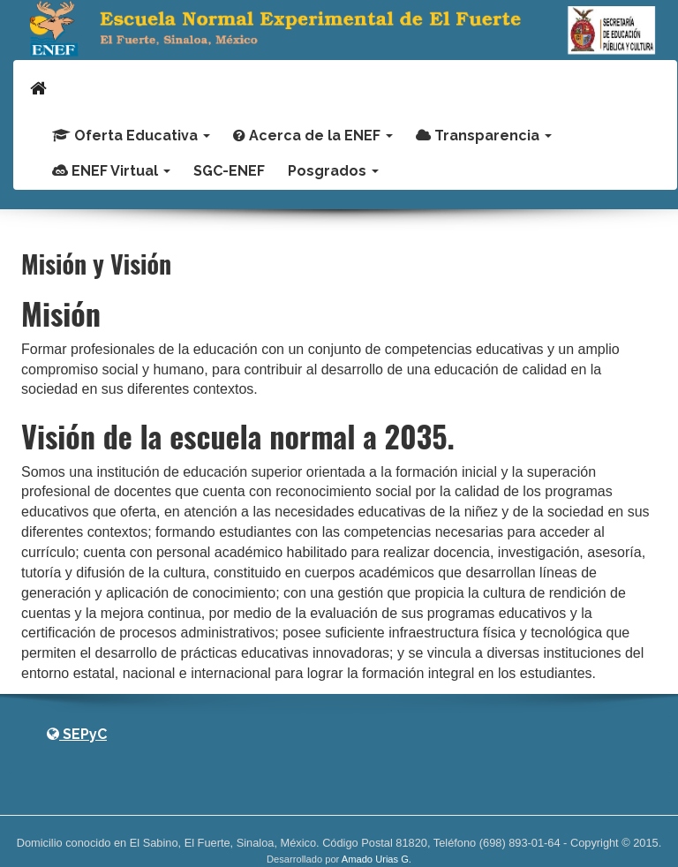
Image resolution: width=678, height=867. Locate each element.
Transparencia (484, 135)
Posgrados (333, 170)
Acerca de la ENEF (313, 135)
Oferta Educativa (131, 135)
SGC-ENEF (229, 170)
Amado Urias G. (376, 859)
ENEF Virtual (111, 170)
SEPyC (77, 734)
